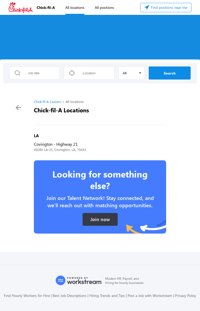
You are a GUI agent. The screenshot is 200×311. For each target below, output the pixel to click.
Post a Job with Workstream (150, 295)
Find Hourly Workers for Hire (27, 295)
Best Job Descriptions (69, 295)
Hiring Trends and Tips (107, 295)
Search (170, 73)
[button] (131, 73)
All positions (104, 7)
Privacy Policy (185, 295)
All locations (74, 7)
